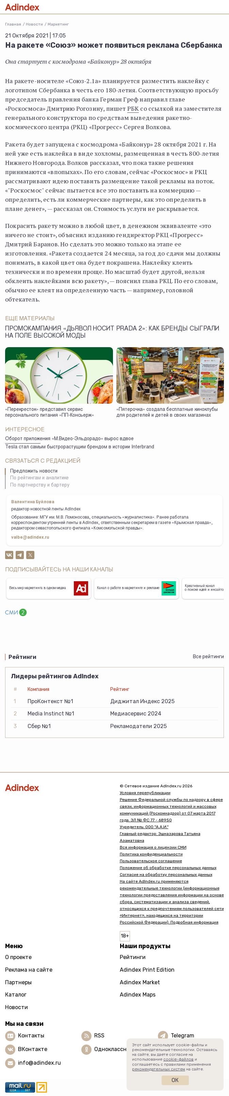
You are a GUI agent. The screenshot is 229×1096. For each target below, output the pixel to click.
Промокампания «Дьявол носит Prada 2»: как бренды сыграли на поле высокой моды (112, 332)
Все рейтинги (208, 657)
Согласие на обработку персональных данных (166, 874)
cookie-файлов (178, 1059)
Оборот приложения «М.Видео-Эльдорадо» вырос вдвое (69, 439)
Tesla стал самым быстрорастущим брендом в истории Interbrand (79, 447)
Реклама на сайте (28, 970)
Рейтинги (133, 957)
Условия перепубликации (145, 792)
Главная (13, 24)
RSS (99, 1035)
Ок (175, 1080)
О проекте (18, 957)
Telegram (182, 1035)
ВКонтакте (32, 1049)
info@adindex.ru (39, 1063)
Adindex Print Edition (147, 970)
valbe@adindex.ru (30, 538)
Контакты (31, 1035)
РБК (133, 108)
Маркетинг (58, 24)
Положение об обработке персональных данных (168, 867)
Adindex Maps (138, 994)
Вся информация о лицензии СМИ (153, 847)
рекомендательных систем (158, 1069)
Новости (34, 24)
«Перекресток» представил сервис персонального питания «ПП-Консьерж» (49, 412)
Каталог (16, 994)
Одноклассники (115, 1049)
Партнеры (18, 982)
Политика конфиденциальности (151, 854)
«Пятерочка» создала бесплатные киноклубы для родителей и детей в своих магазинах (167, 412)
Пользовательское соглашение (151, 861)
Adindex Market (140, 982)
